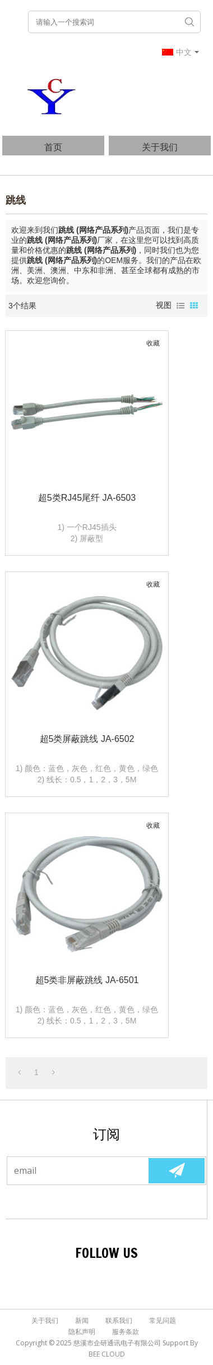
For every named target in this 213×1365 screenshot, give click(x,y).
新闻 (82, 1320)
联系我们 (118, 1320)
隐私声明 (81, 1331)
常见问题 (162, 1320)
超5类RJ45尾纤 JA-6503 (87, 497)
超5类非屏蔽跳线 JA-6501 (87, 980)
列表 (180, 305)
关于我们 (160, 147)
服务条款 (125, 1331)
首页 (53, 147)
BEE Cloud (107, 1354)
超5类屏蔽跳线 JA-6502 (87, 739)
